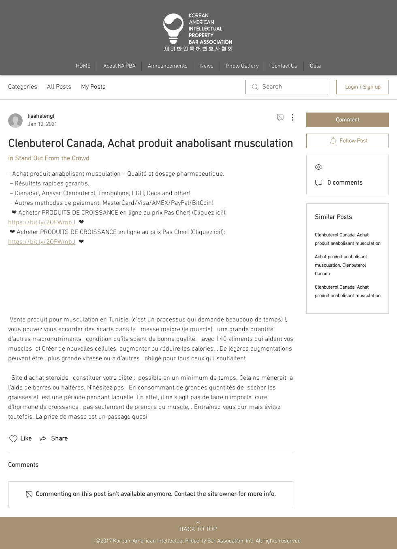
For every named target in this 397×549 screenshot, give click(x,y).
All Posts (59, 87)
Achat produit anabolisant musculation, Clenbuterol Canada (341, 265)
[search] (286, 87)
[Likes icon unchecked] (13, 439)
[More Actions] (288, 117)
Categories (22, 87)
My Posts (93, 87)
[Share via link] (53, 439)
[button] (315, 66)
